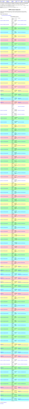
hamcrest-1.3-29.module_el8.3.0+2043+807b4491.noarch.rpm (23, 368)
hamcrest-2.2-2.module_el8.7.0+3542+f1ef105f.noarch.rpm (23, 344)
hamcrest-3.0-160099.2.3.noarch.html (4, 20)
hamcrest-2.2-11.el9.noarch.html (4, 219)
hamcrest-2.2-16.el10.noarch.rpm (21, 184)
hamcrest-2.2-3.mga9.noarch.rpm (21, 336)
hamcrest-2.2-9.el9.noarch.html (3, 254)
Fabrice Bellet (1, 403)
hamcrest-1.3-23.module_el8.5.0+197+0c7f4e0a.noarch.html (5, 391)
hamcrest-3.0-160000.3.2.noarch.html (4, 24)
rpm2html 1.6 (5, 402)
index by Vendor (13, 1)
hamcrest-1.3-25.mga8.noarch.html (4, 375)
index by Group (4, 1)
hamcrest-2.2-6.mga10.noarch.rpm (22, 313)
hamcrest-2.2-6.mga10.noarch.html (4, 313)
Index (1, 1)
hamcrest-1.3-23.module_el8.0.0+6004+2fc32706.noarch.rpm (23, 395)
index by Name (22, 1)
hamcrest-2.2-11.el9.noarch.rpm (21, 219)
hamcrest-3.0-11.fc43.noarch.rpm (21, 59)
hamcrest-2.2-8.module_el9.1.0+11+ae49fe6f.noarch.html (5, 266)
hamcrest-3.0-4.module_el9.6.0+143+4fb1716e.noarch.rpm (23, 90)
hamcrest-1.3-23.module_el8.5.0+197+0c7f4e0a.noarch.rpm (23, 391)
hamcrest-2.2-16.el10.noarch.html (4, 184)
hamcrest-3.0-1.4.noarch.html (3, 110)
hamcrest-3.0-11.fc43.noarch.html (4, 59)
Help (27, 1)
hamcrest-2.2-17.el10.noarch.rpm (21, 133)
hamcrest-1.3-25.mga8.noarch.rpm (22, 375)
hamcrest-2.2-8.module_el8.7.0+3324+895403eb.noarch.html (5, 282)
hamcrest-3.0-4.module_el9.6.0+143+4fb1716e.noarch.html (5, 90)
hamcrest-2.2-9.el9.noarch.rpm (21, 254)
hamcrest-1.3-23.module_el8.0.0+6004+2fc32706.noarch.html (5, 395)
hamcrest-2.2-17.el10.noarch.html (4, 133)
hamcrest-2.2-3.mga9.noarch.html (4, 336)
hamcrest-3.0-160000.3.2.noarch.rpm (22, 24)
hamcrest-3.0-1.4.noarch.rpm (21, 106)
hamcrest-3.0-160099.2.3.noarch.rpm (22, 20)
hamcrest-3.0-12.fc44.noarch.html (4, 28)
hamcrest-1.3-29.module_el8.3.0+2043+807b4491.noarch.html (5, 368)
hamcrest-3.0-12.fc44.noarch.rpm (21, 28)
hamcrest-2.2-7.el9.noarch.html (3, 297)
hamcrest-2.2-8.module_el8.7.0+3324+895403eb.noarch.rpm (23, 282)
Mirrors (25, 1)
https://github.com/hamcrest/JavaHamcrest (6, 15)
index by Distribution (8, 1)
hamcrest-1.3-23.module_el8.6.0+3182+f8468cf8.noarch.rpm (23, 387)
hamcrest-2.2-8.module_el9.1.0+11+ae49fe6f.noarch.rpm (23, 266)
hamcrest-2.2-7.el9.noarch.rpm (21, 297)
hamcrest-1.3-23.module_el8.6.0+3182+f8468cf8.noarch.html (5, 387)
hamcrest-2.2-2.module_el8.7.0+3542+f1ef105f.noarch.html (5, 344)
